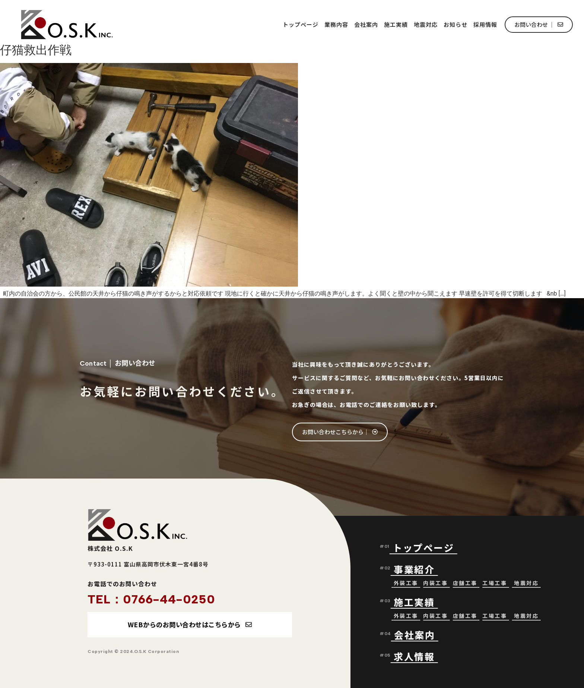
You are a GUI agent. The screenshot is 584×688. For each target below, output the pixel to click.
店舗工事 (465, 583)
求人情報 (414, 656)
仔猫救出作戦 (36, 50)
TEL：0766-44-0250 (151, 599)
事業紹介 (416, 569)
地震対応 (426, 24)
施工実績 (396, 24)
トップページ (300, 24)
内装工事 (435, 583)
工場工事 (494, 583)
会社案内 (366, 24)
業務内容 (336, 24)
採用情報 (485, 24)
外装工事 (406, 583)
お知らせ (455, 24)
